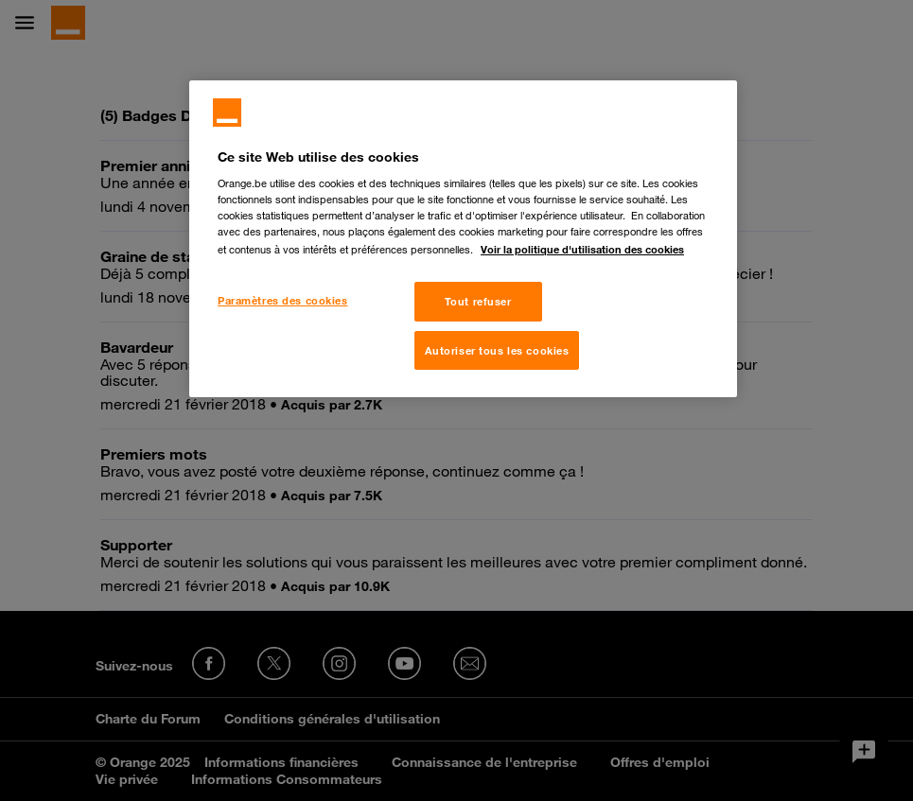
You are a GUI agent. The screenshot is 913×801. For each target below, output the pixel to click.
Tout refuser (478, 301)
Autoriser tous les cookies (497, 350)
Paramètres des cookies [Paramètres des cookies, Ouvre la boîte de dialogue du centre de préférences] (283, 300)
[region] (463, 239)
